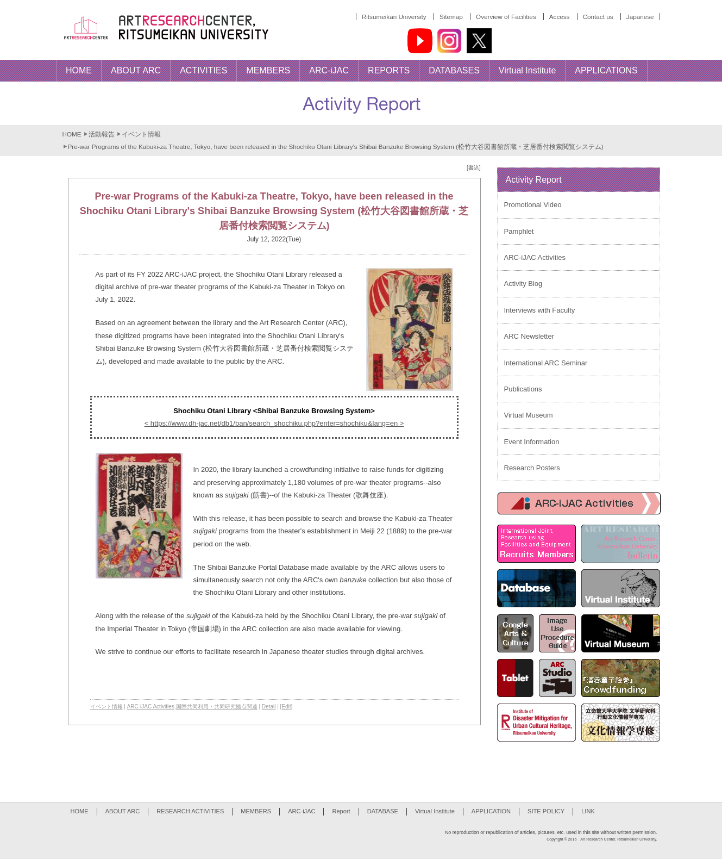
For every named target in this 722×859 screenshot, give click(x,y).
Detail (269, 706)
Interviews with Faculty (539, 310)
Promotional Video (533, 205)
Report (341, 811)
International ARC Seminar (546, 363)
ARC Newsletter (529, 336)
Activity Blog (523, 283)
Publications (523, 389)
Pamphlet (519, 231)
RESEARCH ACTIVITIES (190, 811)
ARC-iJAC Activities (150, 706)
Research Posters (532, 468)
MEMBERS (256, 811)
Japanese (640, 16)
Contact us (598, 16)
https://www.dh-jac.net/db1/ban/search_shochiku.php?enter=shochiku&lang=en (274, 423)
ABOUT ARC (122, 811)
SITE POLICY (546, 811)
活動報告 (102, 134)
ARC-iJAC (301, 811)
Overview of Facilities (506, 16)
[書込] (474, 168)
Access (559, 16)
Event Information (532, 442)
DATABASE (382, 811)
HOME (71, 134)
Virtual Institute (435, 811)
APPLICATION (491, 811)
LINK (588, 811)
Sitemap (451, 16)
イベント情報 (141, 134)
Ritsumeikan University (394, 16)
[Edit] (286, 706)
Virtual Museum (528, 415)
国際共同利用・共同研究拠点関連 (217, 706)
